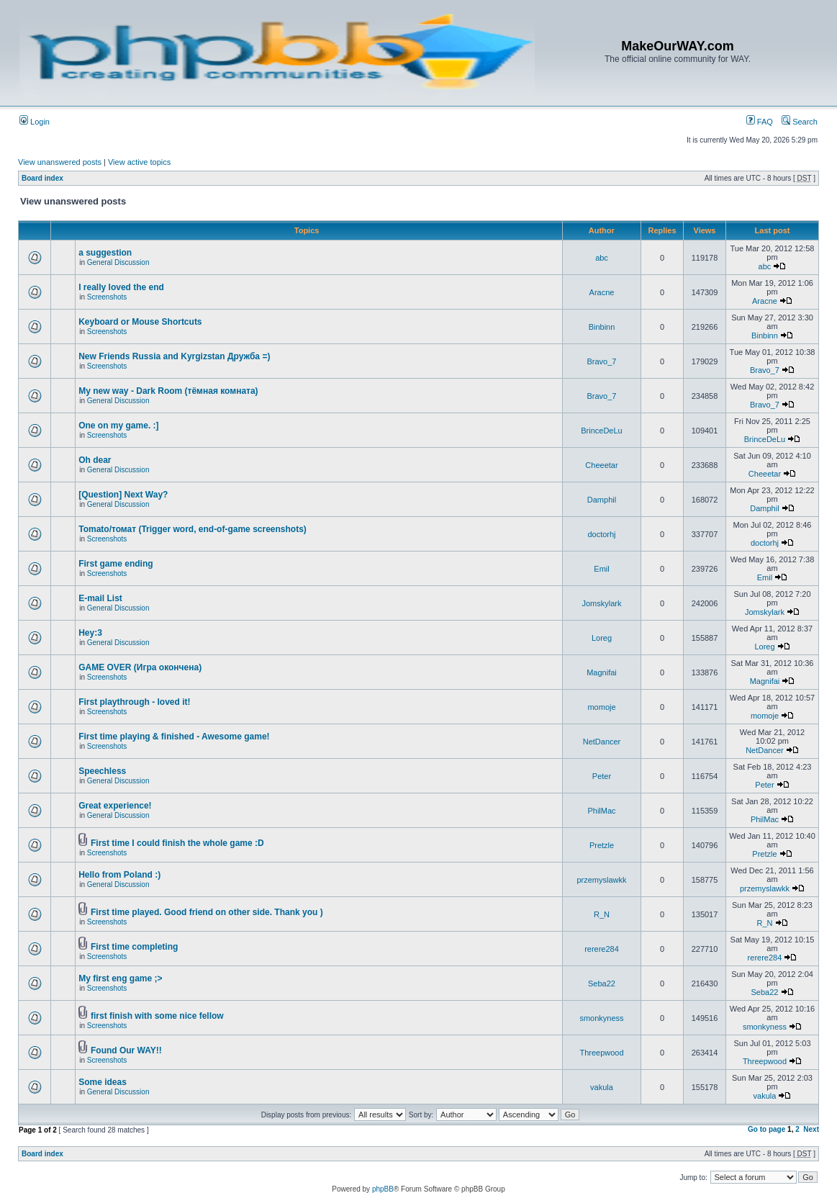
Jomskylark (601, 603)
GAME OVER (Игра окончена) (140, 667)
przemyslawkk (601, 879)
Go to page (766, 1129)
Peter (601, 776)
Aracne (602, 292)
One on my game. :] (118, 425)
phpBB (383, 1189)
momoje (601, 707)
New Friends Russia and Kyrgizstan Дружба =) (174, 356)
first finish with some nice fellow (157, 1016)
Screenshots (107, 297)
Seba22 (601, 983)
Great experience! (114, 806)
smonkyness (601, 1018)
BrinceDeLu (601, 430)
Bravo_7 (602, 361)
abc (601, 257)
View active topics (139, 162)
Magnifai (602, 672)
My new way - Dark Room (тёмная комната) (168, 391)
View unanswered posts (59, 162)
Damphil (601, 499)
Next (811, 1129)
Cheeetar (601, 465)
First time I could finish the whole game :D (177, 843)
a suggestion (105, 253)
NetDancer (602, 741)
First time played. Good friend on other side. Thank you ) (207, 912)
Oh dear (94, 460)
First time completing (134, 947)
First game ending (115, 564)
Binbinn (602, 327)
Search (800, 121)
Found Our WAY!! (126, 1050)
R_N (602, 914)
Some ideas (102, 1082)
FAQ (759, 121)
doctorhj (601, 534)
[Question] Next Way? (123, 495)
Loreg (602, 638)
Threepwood (601, 1052)
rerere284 (601, 949)
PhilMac (601, 810)
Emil (601, 568)
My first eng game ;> (120, 978)
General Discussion (118, 262)
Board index (42, 178)
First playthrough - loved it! (134, 702)
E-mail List (100, 598)
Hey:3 (90, 633)
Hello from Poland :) (119, 875)
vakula (601, 1087)
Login (34, 121)
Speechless (102, 771)
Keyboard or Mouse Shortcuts (140, 322)
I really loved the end (121, 287)
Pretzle (601, 845)
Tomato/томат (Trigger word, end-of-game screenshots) (192, 529)
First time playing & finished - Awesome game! (173, 736)
